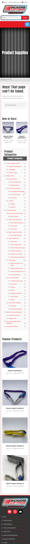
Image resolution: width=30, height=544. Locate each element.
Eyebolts (13, 260)
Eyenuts (13, 263)
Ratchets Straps (12, 145)
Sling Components (15, 247)
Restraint (13, 180)
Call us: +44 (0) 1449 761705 (11, 2)
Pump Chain (14, 202)
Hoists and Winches (13, 211)
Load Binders (11, 142)
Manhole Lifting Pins (16, 266)
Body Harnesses (12, 152)
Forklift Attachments (14, 288)
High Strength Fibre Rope (15, 205)
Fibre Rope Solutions (16, 208)
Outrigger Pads (12, 291)
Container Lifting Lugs (16, 254)
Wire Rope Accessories (16, 282)
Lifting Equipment (11, 183)
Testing (5, 515)
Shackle (13, 272)
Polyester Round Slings (17, 241)
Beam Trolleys (14, 189)
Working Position (15, 158)
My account (6, 523)
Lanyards (10, 174)
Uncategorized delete (12, 299)
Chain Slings (14, 199)
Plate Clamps (14, 269)
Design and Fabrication (9, 512)
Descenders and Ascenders (18, 164)
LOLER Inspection (7, 493)
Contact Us (6, 527)
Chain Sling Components (17, 196)
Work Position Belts (16, 155)
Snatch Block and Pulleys (17, 230)
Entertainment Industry (9, 519)
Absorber (13, 177)
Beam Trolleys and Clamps (15, 186)
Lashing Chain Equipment (15, 139)
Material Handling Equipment (14, 285)
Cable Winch (14, 214)
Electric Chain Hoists (16, 217)
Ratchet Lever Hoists (16, 227)
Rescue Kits (14, 171)
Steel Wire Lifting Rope (14, 276)
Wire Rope (13, 279)
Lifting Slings (12, 233)
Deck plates (14, 257)
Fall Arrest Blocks (15, 167)
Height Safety (10, 149)
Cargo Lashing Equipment (13, 136)
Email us (25, 2)
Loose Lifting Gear (13, 251)
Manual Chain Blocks (16, 224)
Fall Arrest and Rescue (14, 161)
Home (4, 52)
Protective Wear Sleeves (17, 244)
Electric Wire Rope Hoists (17, 221)
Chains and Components (14, 192)
